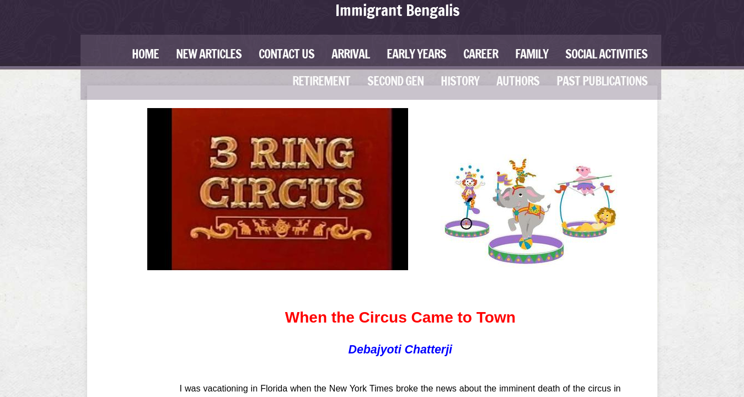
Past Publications (601, 80)
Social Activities (606, 53)
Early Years (416, 53)
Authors (517, 80)
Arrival (350, 53)
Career (480, 53)
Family (531, 53)
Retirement (321, 80)
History (460, 80)
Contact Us (286, 53)
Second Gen (395, 80)
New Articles (209, 53)
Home (145, 53)
